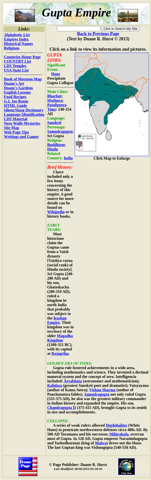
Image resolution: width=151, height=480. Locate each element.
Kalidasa (54, 385)
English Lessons (17, 92)
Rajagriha (59, 353)
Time (51, 109)
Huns (55, 74)
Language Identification (24, 114)
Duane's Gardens (18, 88)
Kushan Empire (57, 320)
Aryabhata (73, 381)
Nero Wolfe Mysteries (22, 123)
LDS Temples (15, 66)
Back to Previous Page (98, 33)
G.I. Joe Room (16, 101)
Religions (11, 48)
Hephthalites (116, 425)
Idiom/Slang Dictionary (23, 110)
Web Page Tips (16, 132)
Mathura (54, 100)
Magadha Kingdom (60, 338)
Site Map (11, 128)
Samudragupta (59, 131)
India (68, 158)
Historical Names (18, 44)
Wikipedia (56, 212)
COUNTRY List (17, 61)
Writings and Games (21, 137)
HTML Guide (15, 106)
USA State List (16, 70)
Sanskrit (54, 122)
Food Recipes (15, 97)
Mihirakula (118, 434)
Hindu (52, 149)
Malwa (100, 443)
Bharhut (54, 96)
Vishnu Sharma (102, 390)
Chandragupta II (61, 407)
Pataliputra (56, 105)
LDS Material (15, 119)
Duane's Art (14, 83)
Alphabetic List (17, 35)
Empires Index (16, 39)
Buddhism (55, 145)
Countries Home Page (22, 57)
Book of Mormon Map (23, 79)
